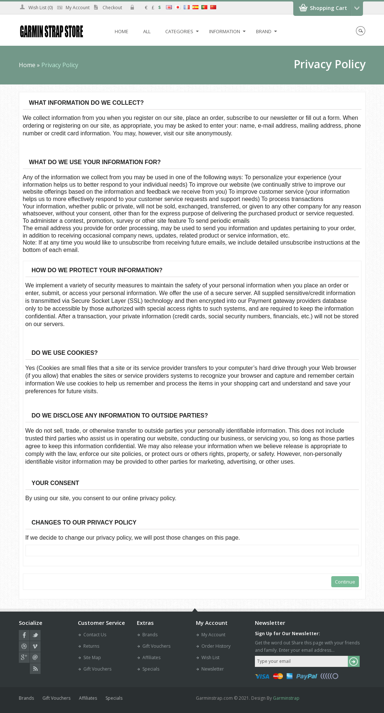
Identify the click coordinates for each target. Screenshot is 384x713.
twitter (35, 635)
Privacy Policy (59, 65)
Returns (91, 646)
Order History (216, 646)
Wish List (210, 657)
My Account (78, 7)
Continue (345, 581)
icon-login (132, 7)
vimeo (35, 646)
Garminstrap (286, 698)
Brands (150, 634)
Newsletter (212, 669)
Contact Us (94, 634)
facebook (24, 635)
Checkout (112, 7)
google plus (24, 657)
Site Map (92, 657)
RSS (35, 668)
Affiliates (151, 657)
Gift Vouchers (97, 669)
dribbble (24, 646)
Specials (150, 669)
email (35, 657)
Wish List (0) (40, 7)
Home (27, 65)
